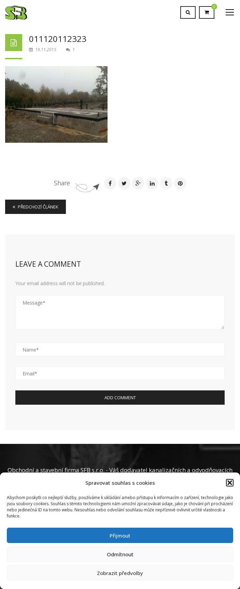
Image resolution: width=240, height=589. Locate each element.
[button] (229, 482)
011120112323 (57, 38)
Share (62, 183)
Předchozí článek (35, 207)
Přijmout (120, 535)
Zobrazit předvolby (120, 573)
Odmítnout (120, 554)
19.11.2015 (43, 49)
